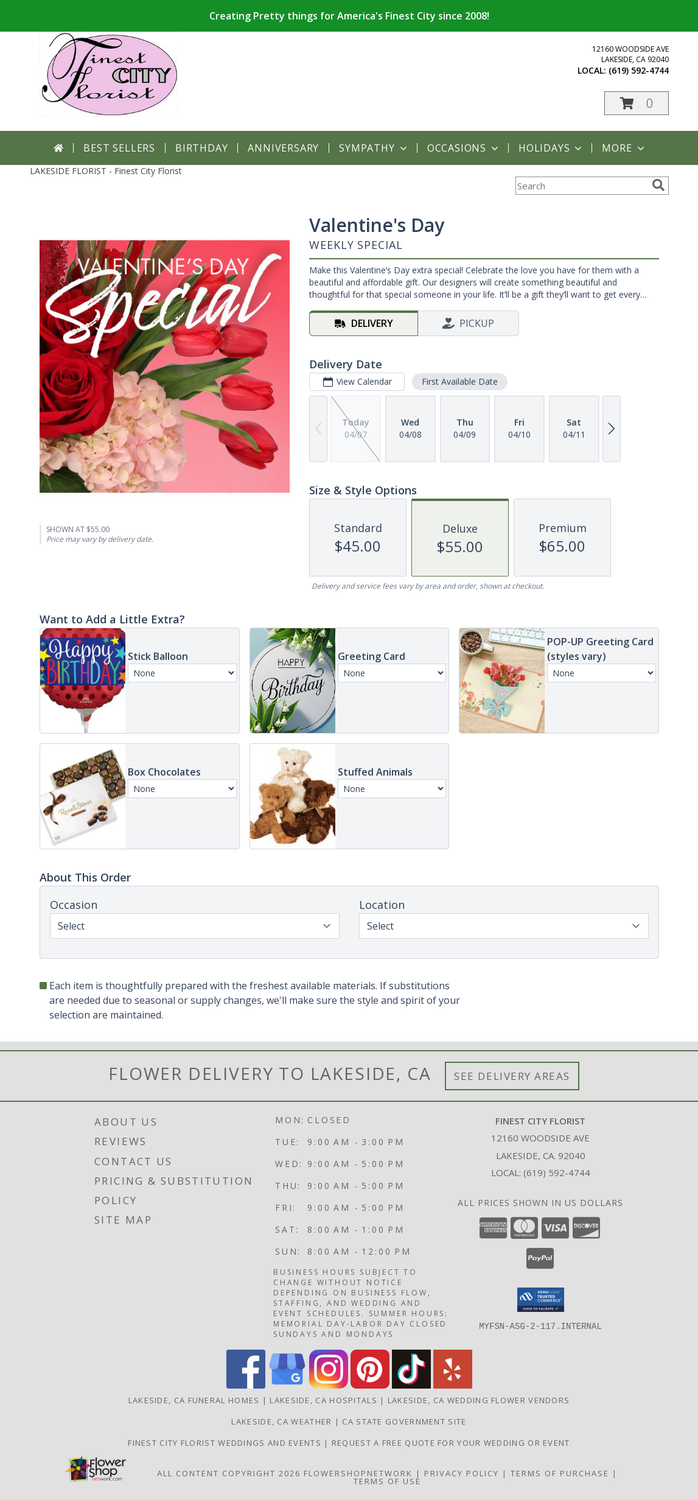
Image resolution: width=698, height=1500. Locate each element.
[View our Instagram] (328, 1385)
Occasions (464, 148)
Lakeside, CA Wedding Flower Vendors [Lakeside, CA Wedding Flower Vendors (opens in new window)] (479, 1400)
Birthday (201, 148)
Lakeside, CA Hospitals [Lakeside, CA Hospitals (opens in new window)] (323, 1400)
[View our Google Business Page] (287, 1385)
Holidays (551, 148)
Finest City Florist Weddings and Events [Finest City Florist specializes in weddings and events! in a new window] (226, 1442)
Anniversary (283, 148)
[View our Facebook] (245, 1385)
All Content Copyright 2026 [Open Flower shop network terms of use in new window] (229, 1473)
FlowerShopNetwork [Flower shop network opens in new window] (358, 1473)
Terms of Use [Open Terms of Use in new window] (387, 1481)
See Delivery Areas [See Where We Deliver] (512, 1076)
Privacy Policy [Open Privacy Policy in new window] (461, 1473)
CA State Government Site (404, 1421)
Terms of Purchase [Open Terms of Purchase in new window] (560, 1473)
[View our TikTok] (411, 1385)
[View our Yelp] (452, 1385)
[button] (636, 103)
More (624, 148)
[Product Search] (581, 185)
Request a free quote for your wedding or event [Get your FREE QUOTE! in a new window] (451, 1442)
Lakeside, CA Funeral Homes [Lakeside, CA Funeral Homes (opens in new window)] (194, 1400)
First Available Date (459, 381)
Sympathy (374, 148)
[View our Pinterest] (370, 1385)
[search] (658, 185)
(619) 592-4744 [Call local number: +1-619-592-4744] (639, 70)
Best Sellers (119, 148)
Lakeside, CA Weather (281, 1421)
